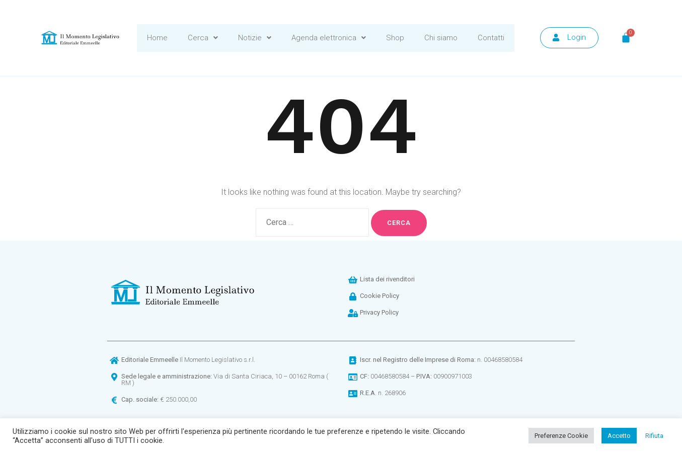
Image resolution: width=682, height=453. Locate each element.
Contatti (491, 37)
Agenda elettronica (328, 37)
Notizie (254, 37)
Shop (395, 37)
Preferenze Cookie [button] (561, 435)
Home (157, 37)
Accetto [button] (619, 435)
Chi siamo (441, 37)
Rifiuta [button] (654, 435)
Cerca (203, 37)
